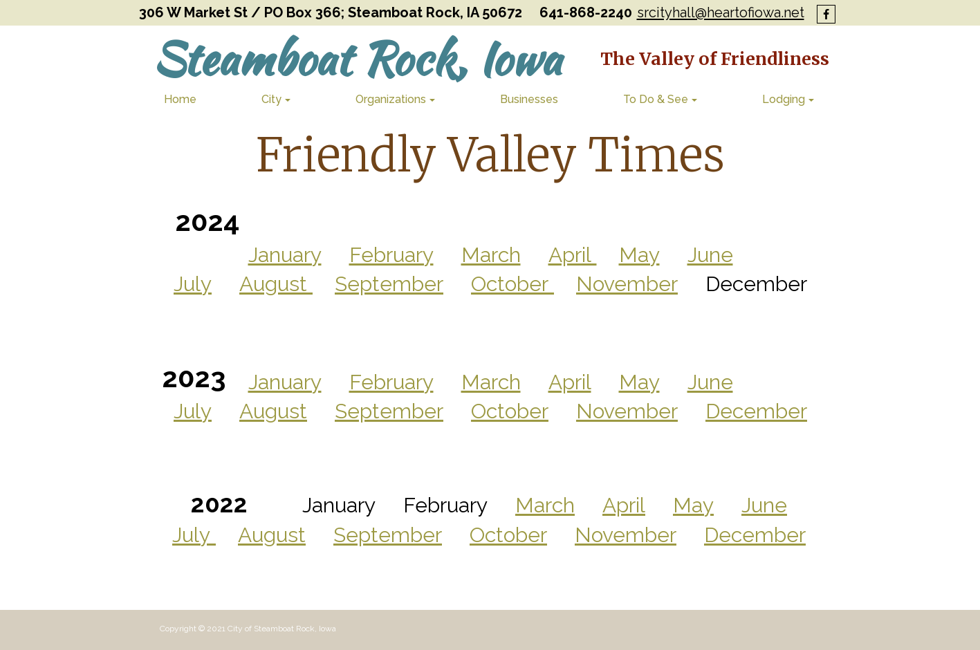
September (389, 411)
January (285, 382)
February (391, 382)
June (710, 382)
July (193, 411)
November (627, 411)
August (273, 411)
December (756, 411)
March (491, 382)
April (569, 382)
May (639, 382)
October (509, 411)
